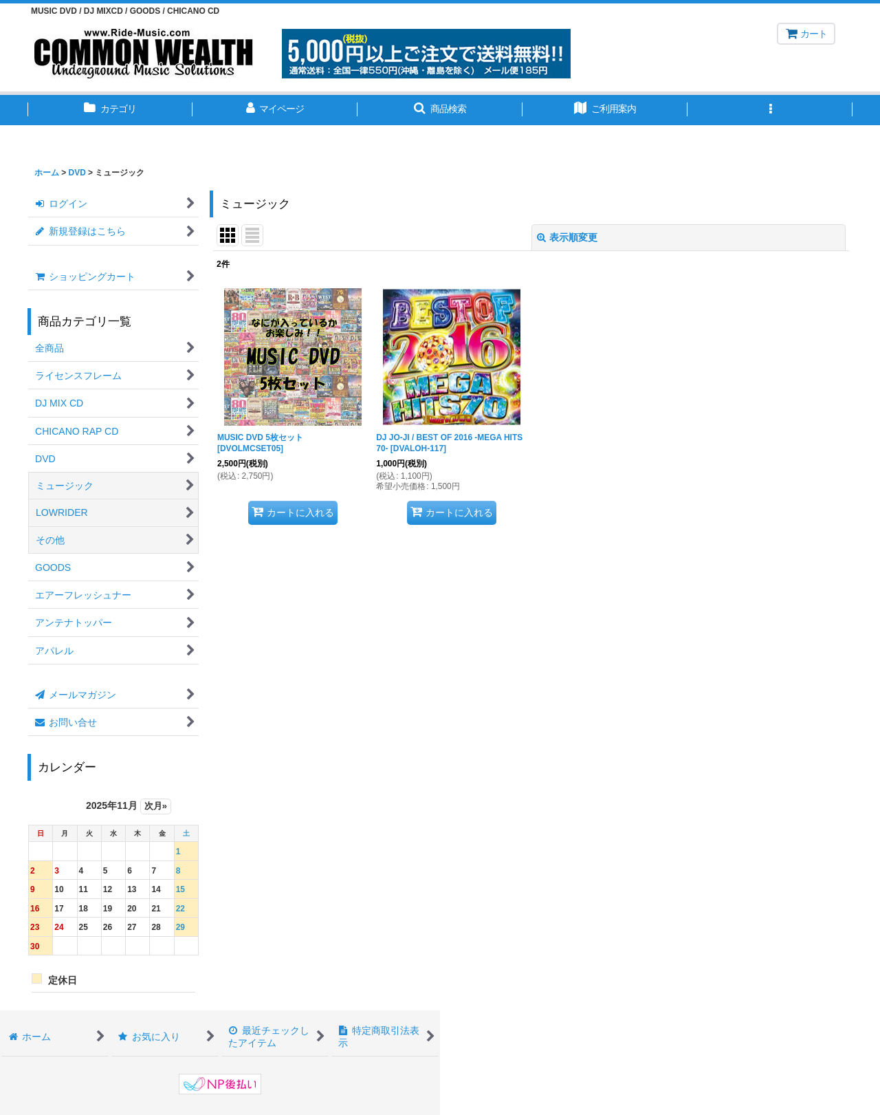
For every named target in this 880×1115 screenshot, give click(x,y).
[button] (440, 110)
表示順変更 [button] (567, 237)
